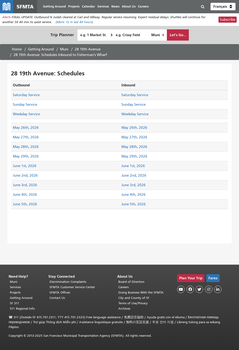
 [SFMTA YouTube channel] (181, 289)
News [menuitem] (115, 6)
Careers (123, 287)
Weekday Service (26, 114)
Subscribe (227, 20)
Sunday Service (25, 104)
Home (17, 49)
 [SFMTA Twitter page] (199, 289)
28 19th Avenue (88, 49)
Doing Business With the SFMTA (141, 292)
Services (15, 287)
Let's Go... (178, 35)
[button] (223, 6)
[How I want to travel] (157, 35)
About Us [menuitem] (129, 6)
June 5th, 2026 (25, 204)
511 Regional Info (22, 309)
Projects (15, 292)
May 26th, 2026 (26, 128)
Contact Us (57, 298)
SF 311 (14, 303)
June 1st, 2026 (24, 166)
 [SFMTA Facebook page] (190, 289)
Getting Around (41, 49)
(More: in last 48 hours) (74, 22)
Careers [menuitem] (143, 6)
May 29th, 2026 (26, 156)
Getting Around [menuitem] (54, 6)
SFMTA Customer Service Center (72, 287)
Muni (64, 49)
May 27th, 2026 (26, 137)
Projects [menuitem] (74, 6)
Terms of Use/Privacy (133, 303)
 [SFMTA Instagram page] (208, 289)
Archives (124, 309)
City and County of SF (133, 298)
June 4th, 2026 (25, 194)
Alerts (6, 17)
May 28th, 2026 (26, 147)
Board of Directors (131, 282)
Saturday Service (26, 95)
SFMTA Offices (59, 292)
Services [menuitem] (103, 6)
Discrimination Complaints (67, 282)
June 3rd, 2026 (25, 185)
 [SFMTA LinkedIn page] (217, 289)
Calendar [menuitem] (88, 6)
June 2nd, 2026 (25, 175)
